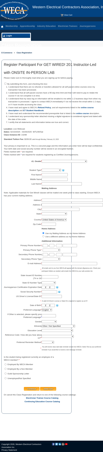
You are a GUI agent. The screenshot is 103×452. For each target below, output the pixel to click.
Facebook (53, 444)
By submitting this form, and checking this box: (27, 84)
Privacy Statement (9, 450)
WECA (14, 10)
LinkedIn (60, 444)
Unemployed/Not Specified (19, 378)
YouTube (66, 444)
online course (82, 113)
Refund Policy (44, 107)
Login (9, 35)
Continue (31, 389)
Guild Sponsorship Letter (18, 374)
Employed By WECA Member (20, 364)
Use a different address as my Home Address (65, 237)
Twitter (56, 444)
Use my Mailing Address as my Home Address (65, 233)
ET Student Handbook (33, 110)
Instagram (63, 444)
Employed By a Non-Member (20, 369)
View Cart (66, 15)
